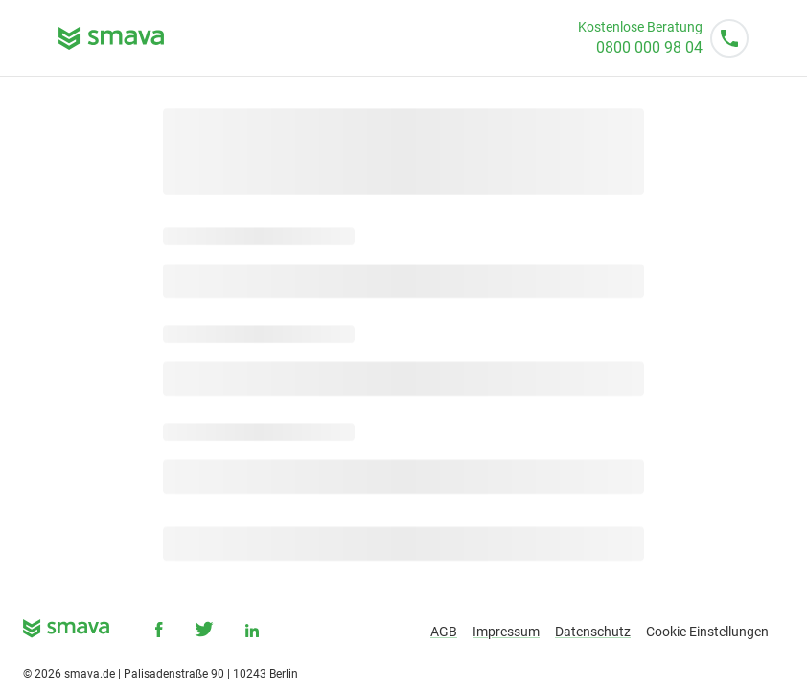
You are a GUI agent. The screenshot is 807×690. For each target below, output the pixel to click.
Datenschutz (593, 631)
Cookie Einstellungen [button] (707, 631)
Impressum (506, 631)
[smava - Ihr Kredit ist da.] (66, 632)
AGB (443, 631)
